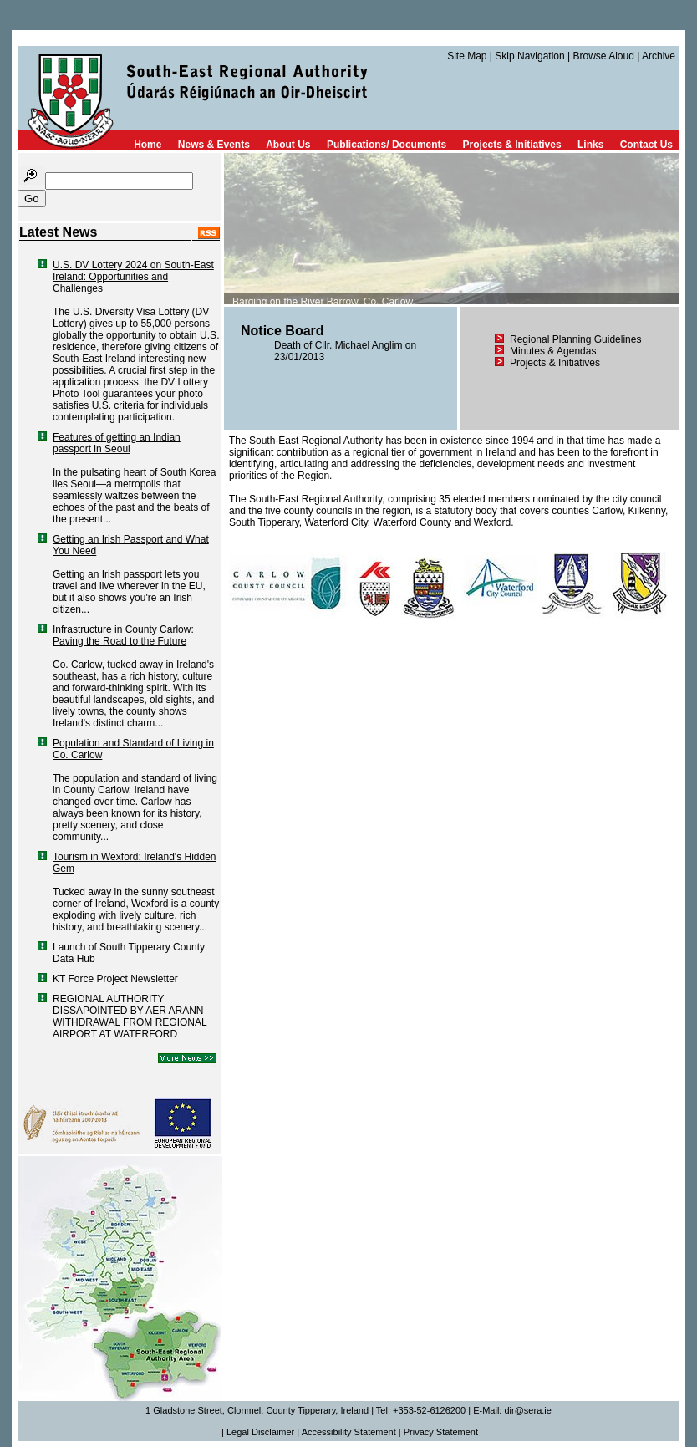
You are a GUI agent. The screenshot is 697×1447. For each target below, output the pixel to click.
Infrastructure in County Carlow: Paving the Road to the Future (123, 635)
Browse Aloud (602, 56)
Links (590, 144)
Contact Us (646, 144)
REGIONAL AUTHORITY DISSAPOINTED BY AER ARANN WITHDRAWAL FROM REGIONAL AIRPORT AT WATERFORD (129, 1016)
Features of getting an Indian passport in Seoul (117, 443)
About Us (288, 144)
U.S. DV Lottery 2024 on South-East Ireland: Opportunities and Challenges (133, 276)
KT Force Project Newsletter (115, 979)
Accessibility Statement (349, 1432)
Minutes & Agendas (553, 351)
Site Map (466, 56)
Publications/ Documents (386, 144)
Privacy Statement (441, 1432)
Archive (658, 56)
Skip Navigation (529, 56)
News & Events (214, 144)
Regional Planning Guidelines (575, 339)
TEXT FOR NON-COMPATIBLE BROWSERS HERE (451, 228)
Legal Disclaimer (260, 1432)
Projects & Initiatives (512, 144)
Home (147, 144)
